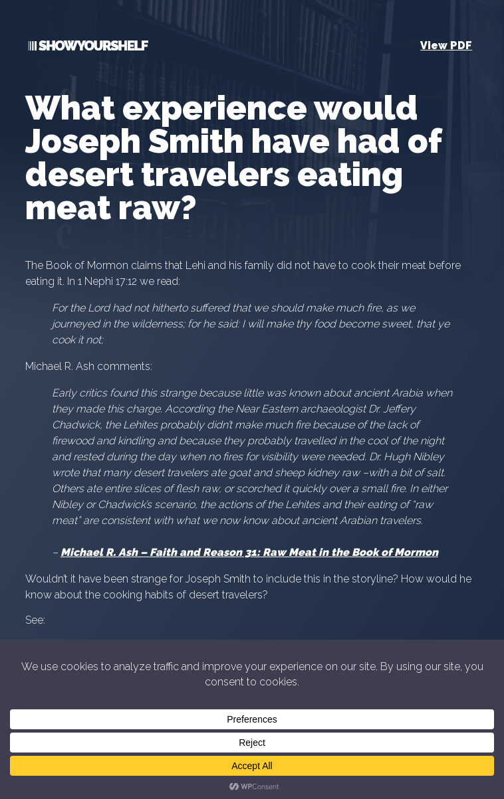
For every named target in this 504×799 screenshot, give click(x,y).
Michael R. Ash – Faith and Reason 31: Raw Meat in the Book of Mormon (249, 552)
